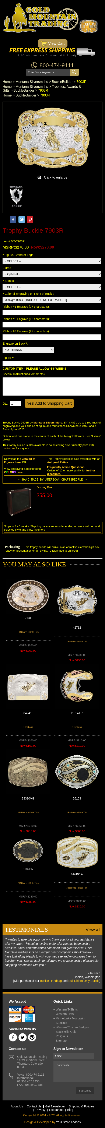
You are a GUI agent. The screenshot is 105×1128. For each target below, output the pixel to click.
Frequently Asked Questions (65, 467)
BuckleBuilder (62, 82)
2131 (28, 618)
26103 (77, 798)
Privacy (40, 1109)
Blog (70, 1109)
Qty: (5, 403)
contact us (9, 448)
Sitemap (61, 1040)
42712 (77, 627)
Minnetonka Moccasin (70, 1018)
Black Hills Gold (66, 1031)
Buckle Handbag (51, 981)
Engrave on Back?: (15, 343)
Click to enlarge (55, 177)
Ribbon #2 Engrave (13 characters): (26, 319)
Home (7, 82)
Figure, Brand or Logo (18, 255)
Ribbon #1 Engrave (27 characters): (26, 306)
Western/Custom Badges (72, 1027)
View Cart (52, 44)
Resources (56, 1109)
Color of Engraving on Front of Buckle (28, 293)
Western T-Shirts (67, 1009)
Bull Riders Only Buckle (83, 981)
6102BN (28, 869)
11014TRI (76, 713)
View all (93, 929)
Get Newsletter (55, 1106)
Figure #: (9, 357)
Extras (7, 268)
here (18, 462)
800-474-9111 (57, 65)
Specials (61, 1023)
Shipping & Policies (81, 1106)
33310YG (77, 873)
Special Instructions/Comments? (24, 374)
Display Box (44, 487)
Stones (8, 280)
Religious (62, 1036)
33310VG (28, 798)
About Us (17, 1106)
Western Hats (65, 1014)
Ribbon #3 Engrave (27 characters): (26, 331)
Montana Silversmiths (31, 82)
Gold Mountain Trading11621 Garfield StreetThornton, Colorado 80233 (32, 1062)
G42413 (28, 713)
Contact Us (34, 1106)
